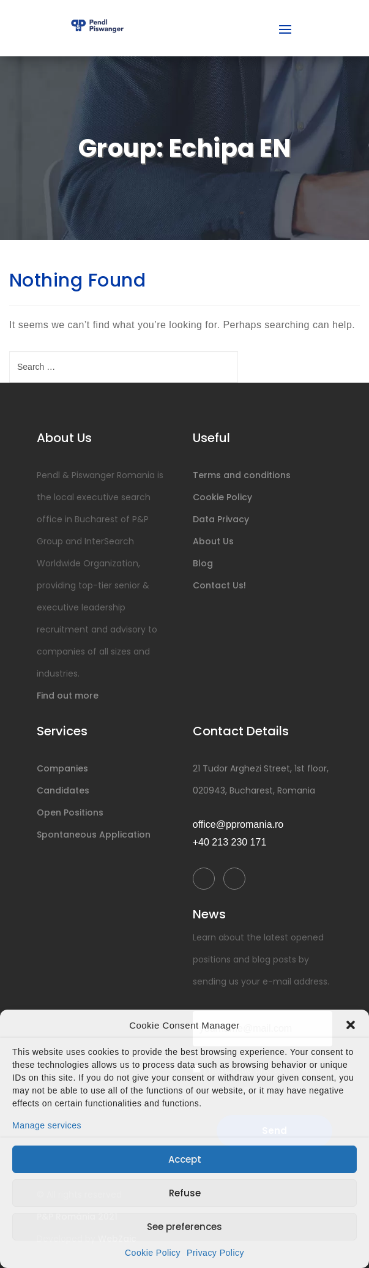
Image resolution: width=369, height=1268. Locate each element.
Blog (203, 563)
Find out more (68, 695)
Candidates (63, 790)
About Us (213, 541)
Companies (62, 768)
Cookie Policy (153, 1253)
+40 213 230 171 (230, 842)
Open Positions (70, 812)
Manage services (46, 1125)
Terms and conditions (242, 475)
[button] (351, 1025)
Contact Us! (219, 585)
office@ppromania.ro (238, 824)
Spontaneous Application (94, 834)
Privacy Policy (215, 1253)
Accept (184, 1159)
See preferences (184, 1226)
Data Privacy (221, 519)
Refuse (185, 1193)
